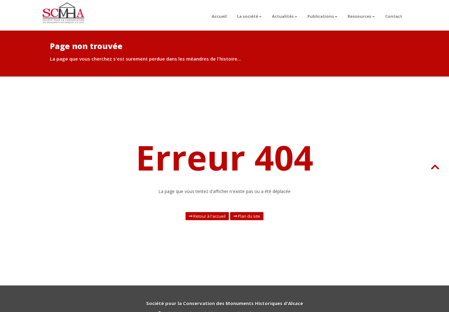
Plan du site (247, 216)
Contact (393, 16)
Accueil (219, 16)
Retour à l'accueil (207, 216)
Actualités (284, 16)
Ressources (361, 16)
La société (249, 16)
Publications (322, 16)
